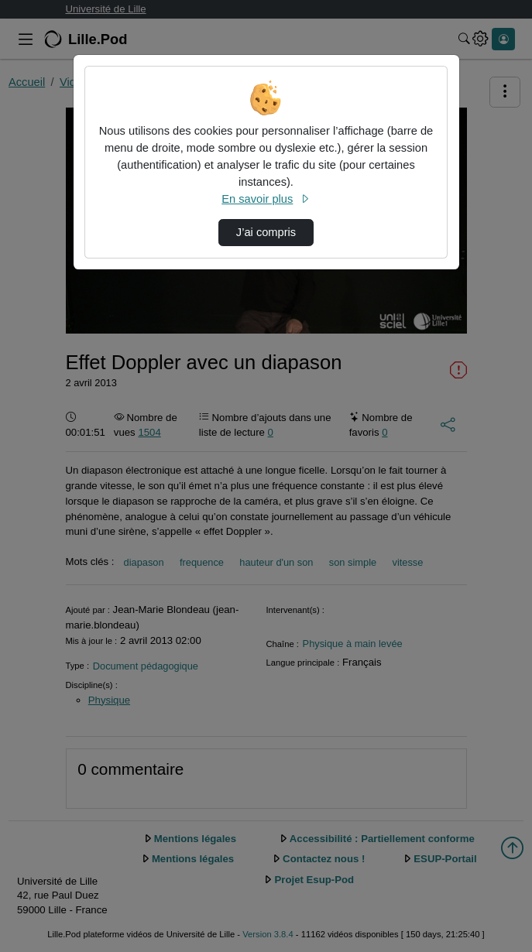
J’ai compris (266, 232)
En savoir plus (265, 198)
